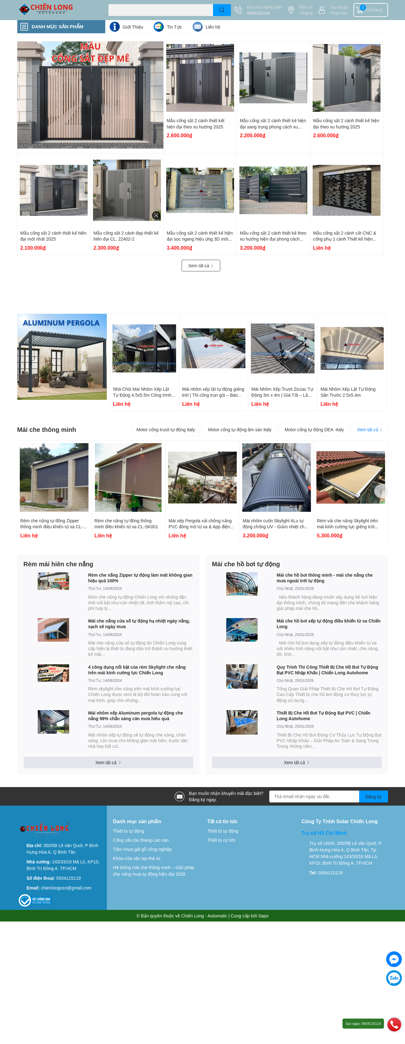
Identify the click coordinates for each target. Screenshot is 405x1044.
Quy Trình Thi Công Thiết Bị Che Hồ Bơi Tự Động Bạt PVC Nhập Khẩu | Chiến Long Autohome (327, 669)
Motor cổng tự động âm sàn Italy (239, 429)
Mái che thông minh (46, 429)
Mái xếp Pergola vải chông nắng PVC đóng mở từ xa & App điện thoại (200, 527)
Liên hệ (213, 27)
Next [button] (381, 491)
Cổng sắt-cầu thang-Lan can (141, 840)
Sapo (263, 915)
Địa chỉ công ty (306, 10)
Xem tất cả (201, 265)
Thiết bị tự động (128, 831)
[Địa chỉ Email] (328, 796)
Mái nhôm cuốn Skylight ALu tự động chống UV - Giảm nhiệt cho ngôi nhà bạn (275, 527)
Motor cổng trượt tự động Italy (165, 429)
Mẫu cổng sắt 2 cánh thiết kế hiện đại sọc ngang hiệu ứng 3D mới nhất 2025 (200, 239)
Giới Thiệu (133, 27)
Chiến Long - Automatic (204, 915)
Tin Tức (174, 27)
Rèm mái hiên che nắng (58, 564)
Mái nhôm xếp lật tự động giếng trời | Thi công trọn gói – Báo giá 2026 (213, 395)
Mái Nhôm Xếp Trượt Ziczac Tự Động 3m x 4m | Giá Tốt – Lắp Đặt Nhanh (282, 395)
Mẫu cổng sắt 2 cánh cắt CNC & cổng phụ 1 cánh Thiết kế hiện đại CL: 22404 (344, 239)
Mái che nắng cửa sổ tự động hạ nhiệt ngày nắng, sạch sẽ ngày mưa (139, 623)
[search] (222, 10)
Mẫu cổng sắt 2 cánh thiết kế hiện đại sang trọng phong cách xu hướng (273, 126)
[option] (54, 491)
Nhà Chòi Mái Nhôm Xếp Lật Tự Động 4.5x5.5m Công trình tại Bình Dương (142, 395)
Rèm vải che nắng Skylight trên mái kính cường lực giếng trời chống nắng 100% (347, 527)
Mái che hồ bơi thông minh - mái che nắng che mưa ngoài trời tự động (325, 577)
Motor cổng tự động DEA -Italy (314, 429)
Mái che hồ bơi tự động (246, 564)
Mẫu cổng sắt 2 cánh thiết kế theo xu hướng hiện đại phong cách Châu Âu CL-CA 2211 (273, 239)
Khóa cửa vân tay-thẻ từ (137, 858)
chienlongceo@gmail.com (66, 887)
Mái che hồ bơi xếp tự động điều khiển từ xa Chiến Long (329, 623)
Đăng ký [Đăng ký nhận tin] (373, 796)
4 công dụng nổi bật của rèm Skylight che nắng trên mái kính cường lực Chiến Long (137, 669)
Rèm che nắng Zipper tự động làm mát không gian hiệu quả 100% (140, 577)
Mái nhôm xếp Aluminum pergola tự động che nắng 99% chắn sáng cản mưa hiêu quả (135, 715)
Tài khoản (339, 7)
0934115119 (258, 12)
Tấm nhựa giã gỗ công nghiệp (142, 849)
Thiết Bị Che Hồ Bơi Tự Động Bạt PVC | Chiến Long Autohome (323, 715)
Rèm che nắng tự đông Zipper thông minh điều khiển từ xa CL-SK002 (51, 527)
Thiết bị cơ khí (221, 840)
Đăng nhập (339, 13)
